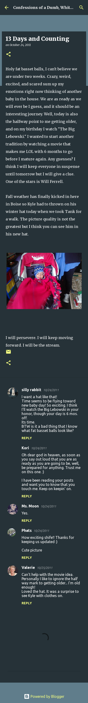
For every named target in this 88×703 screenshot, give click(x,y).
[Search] (81, 7)
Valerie (28, 567)
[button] (8, 54)
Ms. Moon (30, 506)
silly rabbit (31, 390)
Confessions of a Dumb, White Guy (47, 7)
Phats (27, 530)
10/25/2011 (44, 567)
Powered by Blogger (44, 696)
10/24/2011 (51, 390)
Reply (27, 438)
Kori (25, 448)
